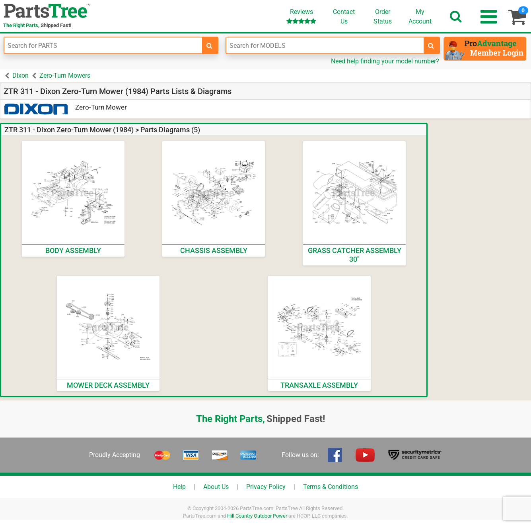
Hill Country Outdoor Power (257, 516)
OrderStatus (382, 16)
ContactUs (344, 16)
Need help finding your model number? (385, 61)
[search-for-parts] (210, 45)
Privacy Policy (266, 487)
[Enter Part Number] (103, 45)
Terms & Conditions (330, 487)
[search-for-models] (431, 45)
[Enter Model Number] (325, 45)
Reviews (301, 16)
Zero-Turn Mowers (64, 75)
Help (179, 487)
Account (420, 16)
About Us (216, 487)
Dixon (20, 75)
